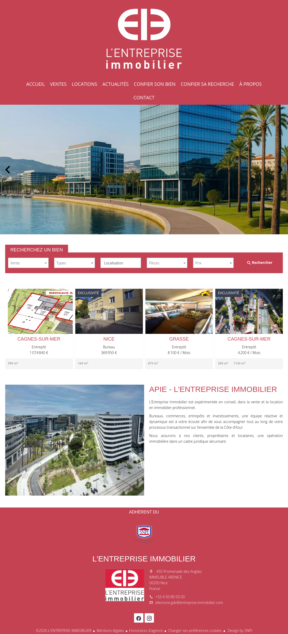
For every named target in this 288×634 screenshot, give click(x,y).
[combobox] (28, 263)
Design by (239, 630)
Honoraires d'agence (146, 630)
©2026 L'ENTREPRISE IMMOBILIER (64, 630)
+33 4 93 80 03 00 (170, 596)
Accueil (144, 39)
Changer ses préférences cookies (195, 630)
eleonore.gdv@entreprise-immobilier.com (189, 602)
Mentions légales (110, 630)
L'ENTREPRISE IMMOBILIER (144, 558)
